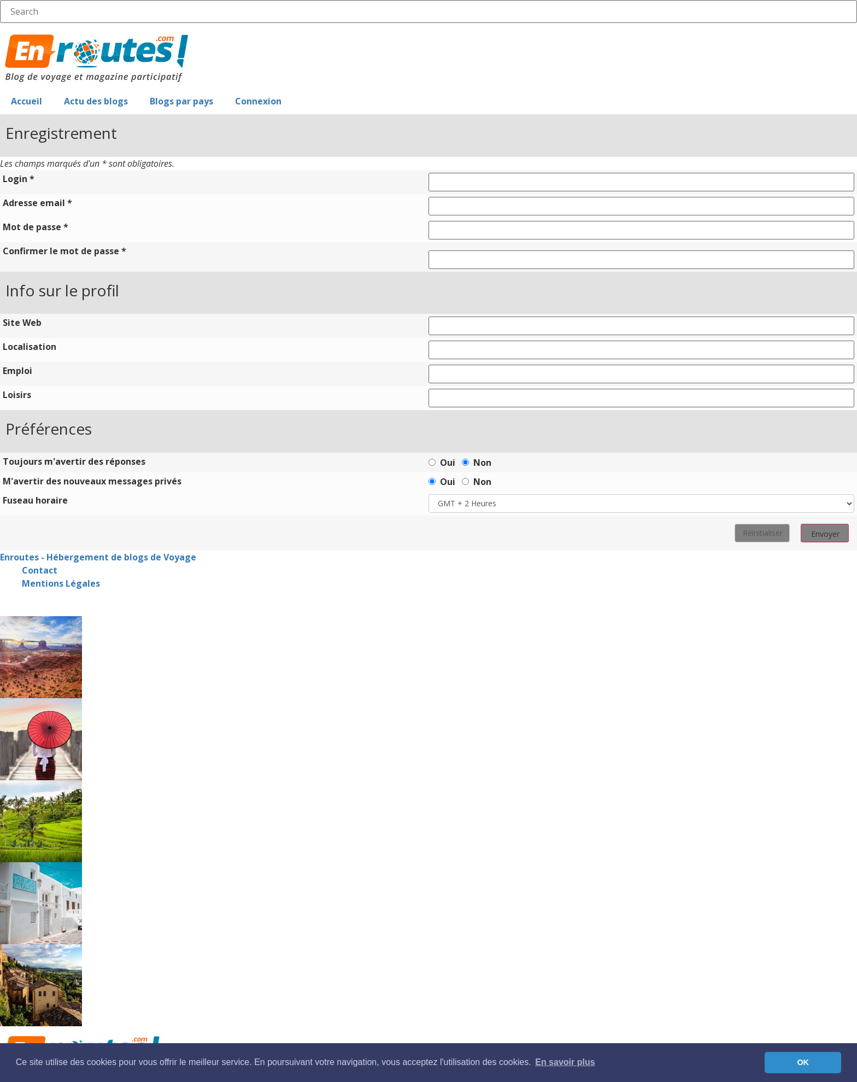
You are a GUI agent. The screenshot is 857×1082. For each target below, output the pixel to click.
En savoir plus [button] (565, 1062)
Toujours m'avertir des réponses (74, 461)
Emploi (17, 370)
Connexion (258, 101)
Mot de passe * (35, 227)
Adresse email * (37, 202)
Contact (39, 570)
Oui (441, 462)
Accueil (26, 101)
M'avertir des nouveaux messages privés (92, 481)
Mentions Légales (61, 583)
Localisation (29, 346)
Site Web (22, 322)
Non (476, 462)
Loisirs (17, 394)
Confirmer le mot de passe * (64, 251)
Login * (18, 178)
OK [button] (803, 1062)
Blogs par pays (181, 101)
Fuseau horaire (35, 500)
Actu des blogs (96, 101)
